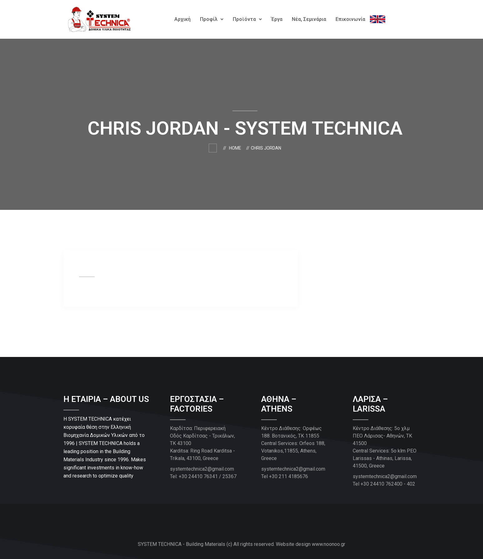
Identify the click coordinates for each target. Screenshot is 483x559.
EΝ (378, 19)
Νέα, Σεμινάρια (309, 19)
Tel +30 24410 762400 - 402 (384, 484)
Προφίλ (211, 19)
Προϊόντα (247, 19)
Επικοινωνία (350, 19)
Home (236, 148)
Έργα (276, 19)
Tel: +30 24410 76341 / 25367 (203, 476)
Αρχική (182, 19)
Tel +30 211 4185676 (284, 476)
